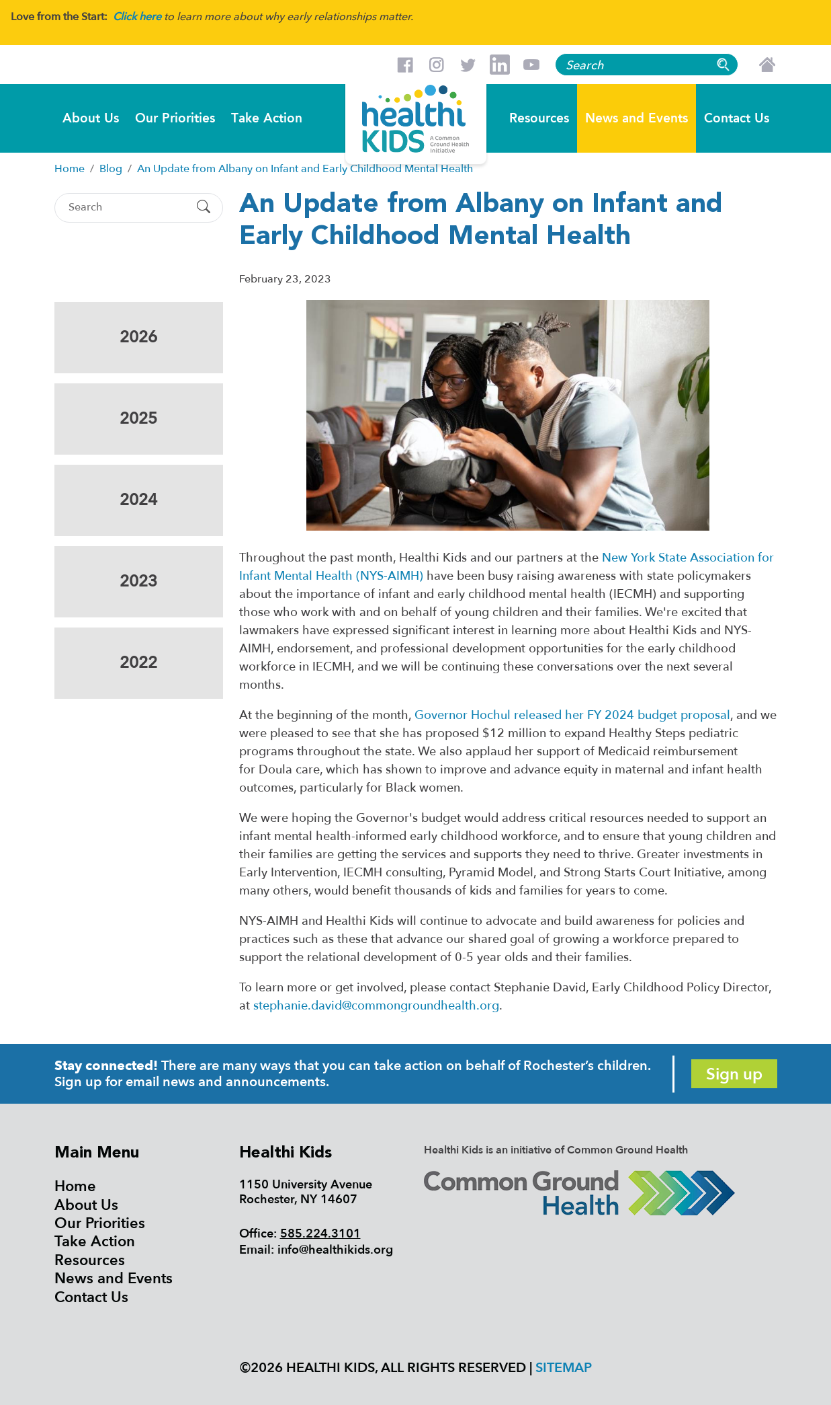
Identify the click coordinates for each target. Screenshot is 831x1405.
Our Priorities (175, 117)
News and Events (636, 117)
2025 (138, 419)
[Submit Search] (203, 208)
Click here (137, 16)
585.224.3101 (320, 1233)
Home (75, 1186)
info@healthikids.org (335, 1250)
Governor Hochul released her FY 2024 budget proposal (572, 715)
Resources (539, 117)
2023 (138, 581)
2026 (138, 337)
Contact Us (736, 117)
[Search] (127, 207)
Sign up (734, 1074)
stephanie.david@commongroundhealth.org (376, 1005)
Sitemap (563, 1368)
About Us (90, 117)
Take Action (266, 117)
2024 (138, 500)
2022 (138, 663)
